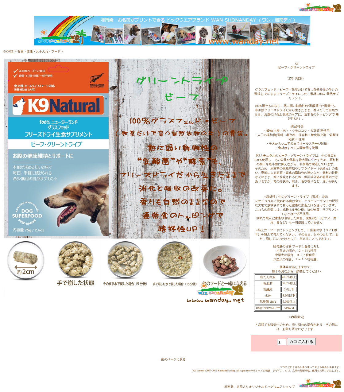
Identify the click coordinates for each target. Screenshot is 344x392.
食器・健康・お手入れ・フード (38, 51)
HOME (9, 51)
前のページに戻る (173, 359)
